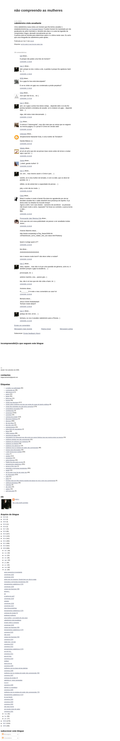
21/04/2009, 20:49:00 (26, 191)
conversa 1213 (8, 644)
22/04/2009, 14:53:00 (26, 284)
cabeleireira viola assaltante (27, 23)
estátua (6, 661)
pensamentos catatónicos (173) (13, 649)
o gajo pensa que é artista (14, 451)
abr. (5, 569)
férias (7, 431)
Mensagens (6, 734)
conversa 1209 (8, 666)
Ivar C (22, 66)
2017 (4, 529)
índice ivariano (10, 433)
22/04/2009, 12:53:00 (26, 245)
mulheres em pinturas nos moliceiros (17, 441)
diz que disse (10, 423)
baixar (8, 396)
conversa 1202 (8, 704)
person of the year (11, 466)
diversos (8, 421)
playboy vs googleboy (10, 687)
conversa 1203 (8, 702)
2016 (4, 531)
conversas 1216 (9, 625)
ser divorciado (10, 474)
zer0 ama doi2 (10, 491)
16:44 (32, 41)
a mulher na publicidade (13, 388)
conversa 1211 (8, 653)
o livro (7, 454)
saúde (8, 470)
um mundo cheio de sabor (12, 709)
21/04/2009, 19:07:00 (26, 143)
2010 (4, 545)
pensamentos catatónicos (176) (13, 584)
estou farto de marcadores (14, 429)
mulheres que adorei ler (13, 445)
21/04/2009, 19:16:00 (26, 156)
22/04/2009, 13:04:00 (26, 259)
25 (5, 594)
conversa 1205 (8, 690)
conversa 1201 (8, 711)
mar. (6, 714)
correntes (9, 414)
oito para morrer (9, 706)
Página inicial (46, 329)
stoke (7, 478)
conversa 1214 (8, 639)
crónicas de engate (11, 417)
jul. (5, 562)
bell (21, 56)
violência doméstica (12, 482)
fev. (5, 716)
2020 (4, 521)
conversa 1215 (8, 632)
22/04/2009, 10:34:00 (26, 214)
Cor (21, 121)
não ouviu (7, 634)
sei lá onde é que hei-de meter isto (31, 44)
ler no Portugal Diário (34, 29)
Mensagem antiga (66, 329)
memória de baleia (11, 435)
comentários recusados (13, 408)
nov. (5, 553)
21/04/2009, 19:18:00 (26, 166)
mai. (6, 567)
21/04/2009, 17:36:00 (26, 74)
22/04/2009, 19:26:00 (26, 294)
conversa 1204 (8, 699)
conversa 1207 (8, 675)
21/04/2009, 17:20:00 (26, 61)
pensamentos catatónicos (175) (13, 610)
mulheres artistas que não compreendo (18, 439)
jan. (5, 718)
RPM (22, 78)
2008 (4, 721)
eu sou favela (8, 697)
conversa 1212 (8, 646)
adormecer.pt (10, 392)
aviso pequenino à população (13, 572)
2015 (4, 534)
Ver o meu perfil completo (20, 502)
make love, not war (10, 642)
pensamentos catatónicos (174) (13, 629)
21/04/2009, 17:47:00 (26, 98)
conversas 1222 (9, 574)
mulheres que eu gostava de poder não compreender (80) (22, 673)
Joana (22, 160)
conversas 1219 (9, 598)
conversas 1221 (9, 577)
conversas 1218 (9, 603)
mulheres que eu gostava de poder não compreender (22, 447)
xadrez (8, 489)
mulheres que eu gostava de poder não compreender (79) (22, 692)
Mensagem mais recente (23, 329)
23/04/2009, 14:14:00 (26, 321)
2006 (4, 726)
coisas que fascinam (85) (12, 627)
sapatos (6, 601)
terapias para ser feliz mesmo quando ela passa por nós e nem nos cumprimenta (30, 480)
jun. (5, 565)
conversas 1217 (9, 605)
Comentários (7, 738)
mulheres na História (12, 443)
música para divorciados (13, 449)
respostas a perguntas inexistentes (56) (16, 582)
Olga (21, 93)
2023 (4, 519)
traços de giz (8, 663)
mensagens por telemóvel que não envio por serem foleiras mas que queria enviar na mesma (34, 437)
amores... (7, 591)
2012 (4, 541)
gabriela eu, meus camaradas (13, 680)
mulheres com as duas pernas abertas (16, 668)
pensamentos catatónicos (13, 464)
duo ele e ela (10, 425)
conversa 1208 (8, 670)
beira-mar (9, 398)
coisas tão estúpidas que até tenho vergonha (19, 406)
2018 (4, 526)
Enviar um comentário (22, 325)
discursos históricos (12, 419)
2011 (4, 543)
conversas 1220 (9, 586)
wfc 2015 (8, 487)
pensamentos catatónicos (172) (13, 694)
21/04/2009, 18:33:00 (26, 129)
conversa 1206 (8, 685)
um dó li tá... (8, 651)
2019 (4, 524)
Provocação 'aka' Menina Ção (30, 218)
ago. (6, 560)
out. (5, 555)
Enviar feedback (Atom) (31, 333)
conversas (9, 412)
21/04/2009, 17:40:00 (26, 88)
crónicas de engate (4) (11, 678)
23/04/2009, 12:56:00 (26, 306)
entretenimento (10, 427)
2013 (4, 538)
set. (5, 558)
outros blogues (10, 460)
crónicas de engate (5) (11, 613)
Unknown (23, 134)
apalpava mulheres (10, 615)
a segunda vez (10, 390)
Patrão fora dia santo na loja (14, 462)
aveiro (8, 394)
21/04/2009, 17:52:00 (26, 117)
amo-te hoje (7, 656)
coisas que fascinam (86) (12, 589)
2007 (4, 723)
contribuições (10, 410)
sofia (7, 476)
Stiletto (22, 148)
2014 (4, 536)
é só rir (6, 682)
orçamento (9, 458)
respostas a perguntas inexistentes (16, 468)
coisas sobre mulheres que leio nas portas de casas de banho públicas (27, 404)
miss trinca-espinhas (10, 608)
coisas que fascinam (12, 402)
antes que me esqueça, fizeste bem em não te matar (20, 579)
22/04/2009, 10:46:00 (26, 226)
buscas (8, 400)
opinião (8, 456)
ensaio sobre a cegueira (11, 622)
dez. (6, 550)
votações (8, 484)
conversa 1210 (8, 658)
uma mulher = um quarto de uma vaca (16, 618)
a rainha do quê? (9, 596)
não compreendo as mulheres (38, 10)
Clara (22, 196)
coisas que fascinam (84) (12, 637)
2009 (4, 548)
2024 (4, 517)
